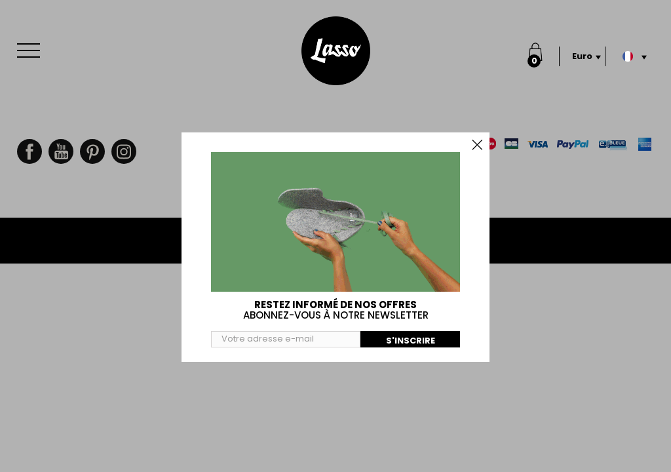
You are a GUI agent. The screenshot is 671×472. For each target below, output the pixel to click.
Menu (31, 43)
